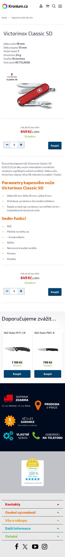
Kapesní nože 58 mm (22, 17)
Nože (4, 17)
